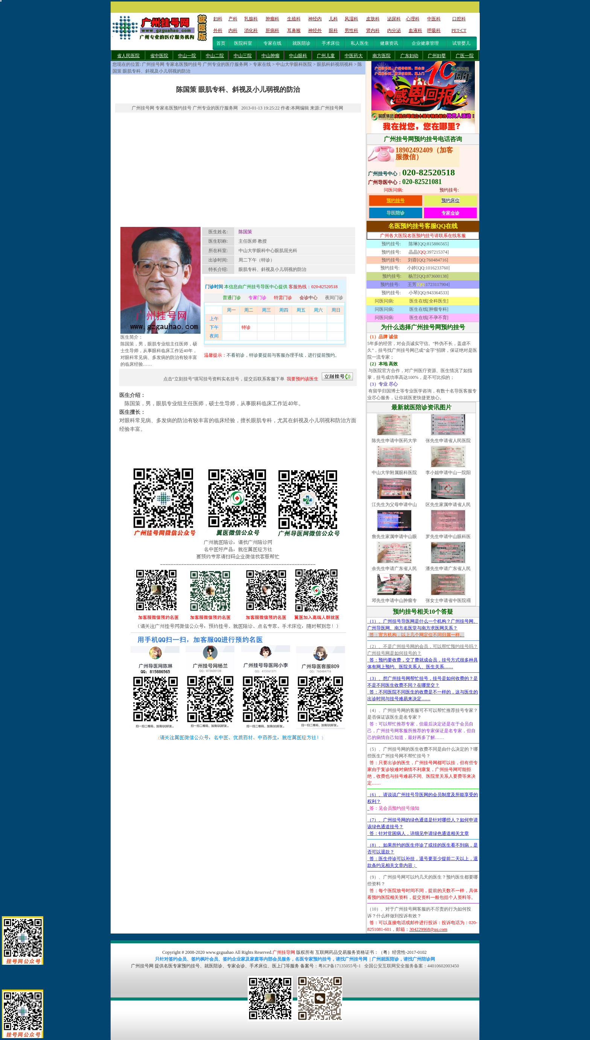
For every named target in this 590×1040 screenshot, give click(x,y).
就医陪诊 (301, 43)
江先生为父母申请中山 (394, 504)
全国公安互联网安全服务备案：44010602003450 (411, 966)
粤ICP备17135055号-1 (339, 966)
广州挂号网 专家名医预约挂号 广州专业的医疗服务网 (195, 64)
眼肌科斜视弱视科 (335, 64)
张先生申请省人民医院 (448, 440)
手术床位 (331, 43)
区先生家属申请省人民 (448, 504)
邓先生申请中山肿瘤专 (394, 600)
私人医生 (360, 43)
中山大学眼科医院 (294, 64)
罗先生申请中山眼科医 (448, 536)
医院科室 (243, 43)
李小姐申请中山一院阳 (448, 472)
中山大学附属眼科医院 (394, 472)
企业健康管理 (425, 43)
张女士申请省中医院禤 (448, 600)
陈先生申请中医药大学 (394, 440)
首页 (220, 43)
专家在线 (272, 43)
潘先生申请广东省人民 (448, 568)
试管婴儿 (461, 43)
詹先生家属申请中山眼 (394, 536)
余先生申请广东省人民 (394, 568)
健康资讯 (389, 43)
